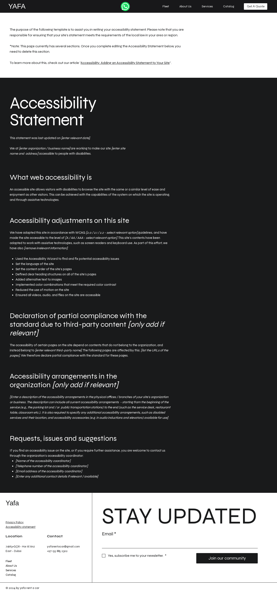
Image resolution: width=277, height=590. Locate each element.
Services (11, 570)
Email (109, 534)
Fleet (9, 561)
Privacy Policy (15, 522)
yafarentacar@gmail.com (63, 546)
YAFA (16, 6)
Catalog (11, 575)
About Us (11, 566)
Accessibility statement (20, 527)
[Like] (125, 6)
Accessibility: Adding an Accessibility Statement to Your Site (125, 63)
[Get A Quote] (255, 6)
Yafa (12, 503)
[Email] (178, 543)
